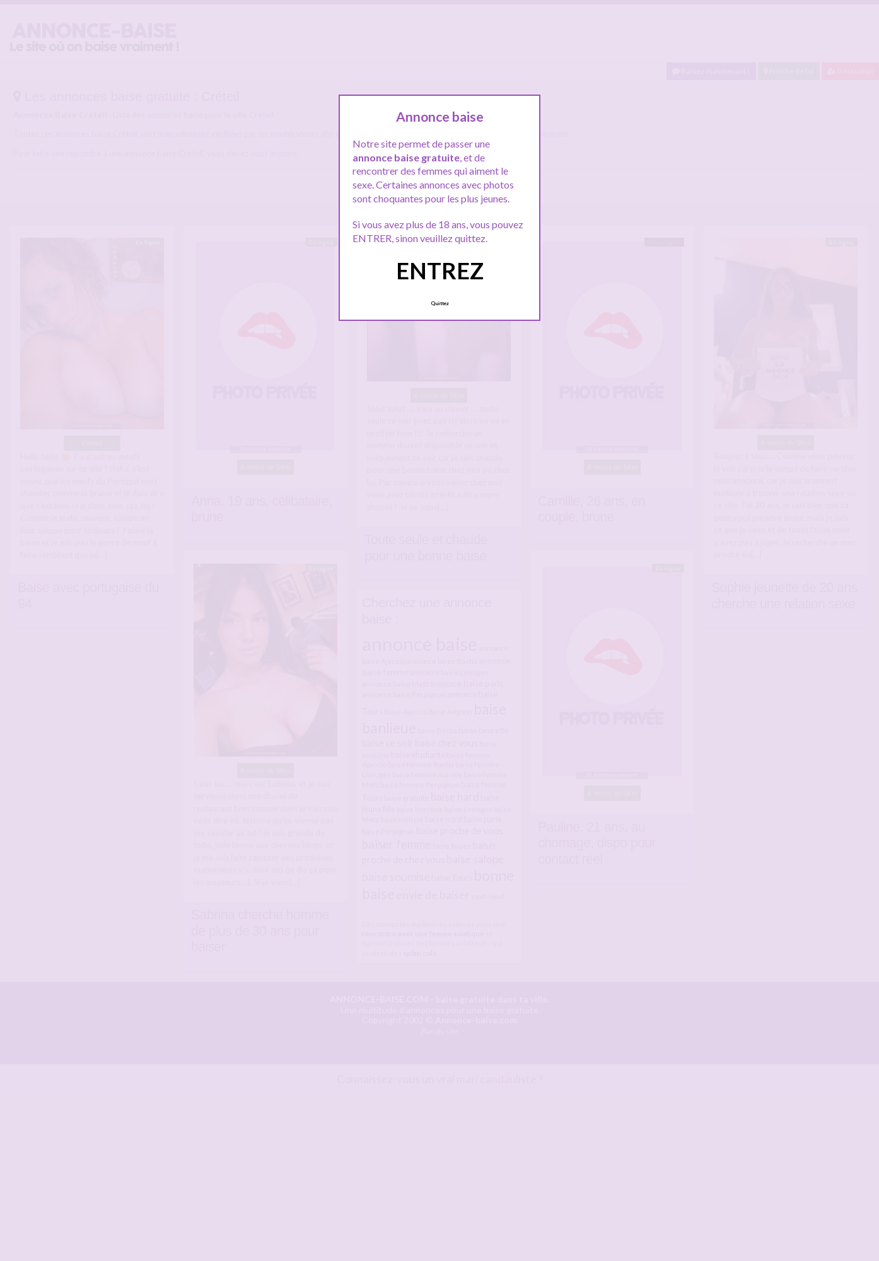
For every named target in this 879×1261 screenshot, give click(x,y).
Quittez (440, 303)
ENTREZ (440, 270)
